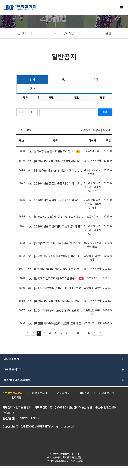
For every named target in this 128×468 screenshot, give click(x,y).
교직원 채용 (63, 393)
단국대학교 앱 (107, 393)
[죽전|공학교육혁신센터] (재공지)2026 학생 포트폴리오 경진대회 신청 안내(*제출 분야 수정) (55, 301)
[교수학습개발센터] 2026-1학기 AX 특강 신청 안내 (55, 288)
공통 (102, 97)
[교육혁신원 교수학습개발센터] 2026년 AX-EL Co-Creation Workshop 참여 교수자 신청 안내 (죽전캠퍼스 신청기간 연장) (55, 256)
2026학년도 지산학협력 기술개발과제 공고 (55, 226)
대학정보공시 (39, 393)
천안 (76, 97)
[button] (35, 33)
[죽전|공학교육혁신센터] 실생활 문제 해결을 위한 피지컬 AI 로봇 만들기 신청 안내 (55, 324)
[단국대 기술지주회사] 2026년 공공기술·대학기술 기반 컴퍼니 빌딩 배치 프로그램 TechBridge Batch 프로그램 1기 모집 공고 (52, 278)
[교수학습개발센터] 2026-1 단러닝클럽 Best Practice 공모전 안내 (55, 311)
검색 (105, 112)
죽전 (51, 97)
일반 (63, 79)
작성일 (96, 130)
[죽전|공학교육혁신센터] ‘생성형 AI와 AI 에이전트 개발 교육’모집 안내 (55, 161)
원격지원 (17, 397)
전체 (32, 79)
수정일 (106, 130)
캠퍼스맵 (84, 393)
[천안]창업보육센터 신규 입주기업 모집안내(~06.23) (55, 243)
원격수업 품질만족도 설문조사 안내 (50, 151)
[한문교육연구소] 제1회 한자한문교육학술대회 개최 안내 (55, 217)
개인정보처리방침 (12, 393)
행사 (32, 88)
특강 (95, 79)
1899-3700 (29, 418)
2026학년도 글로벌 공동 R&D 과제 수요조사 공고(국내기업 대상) (55, 184)
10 (89, 332)
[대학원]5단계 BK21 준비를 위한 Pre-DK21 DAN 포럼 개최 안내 (55, 171)
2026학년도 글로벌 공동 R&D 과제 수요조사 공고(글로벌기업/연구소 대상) (55, 200)
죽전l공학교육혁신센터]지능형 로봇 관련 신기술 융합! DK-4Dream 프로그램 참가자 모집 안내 (55, 269)
